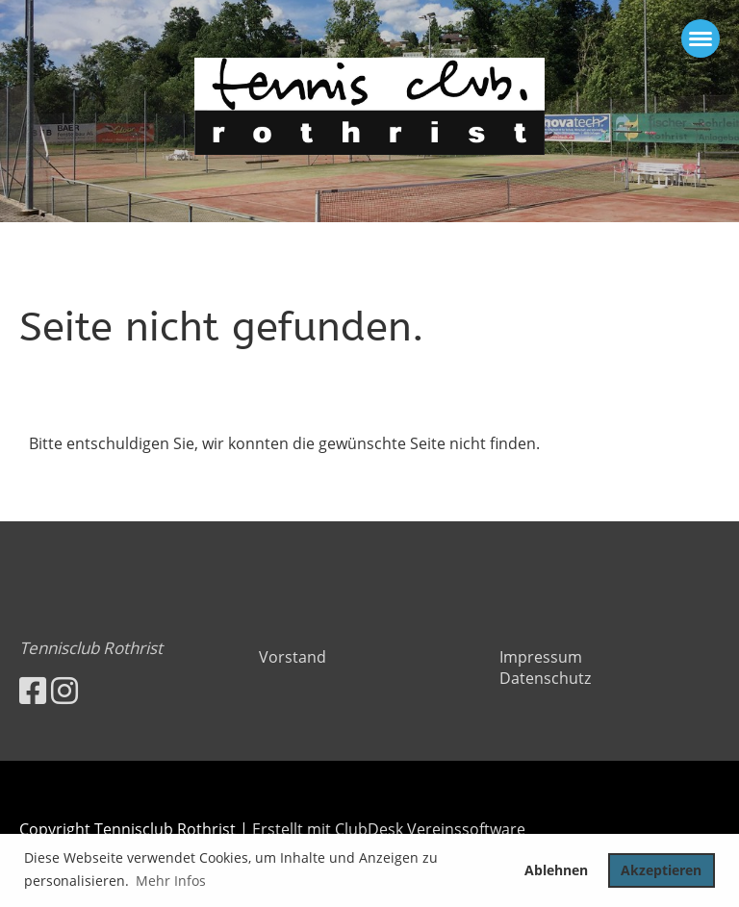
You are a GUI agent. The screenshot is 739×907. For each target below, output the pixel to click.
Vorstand (292, 657)
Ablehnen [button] (556, 870)
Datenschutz (545, 678)
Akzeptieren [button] (661, 870)
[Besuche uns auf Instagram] (64, 690)
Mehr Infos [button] (171, 880)
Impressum (540, 657)
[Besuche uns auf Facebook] (32, 690)
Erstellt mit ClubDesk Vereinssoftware (388, 829)
